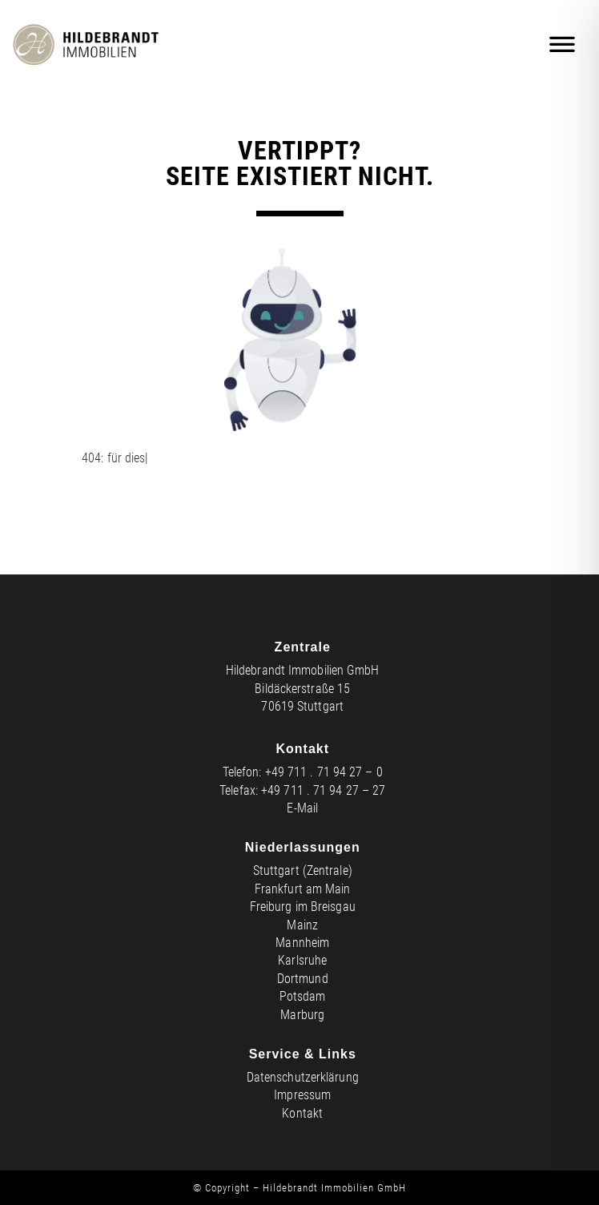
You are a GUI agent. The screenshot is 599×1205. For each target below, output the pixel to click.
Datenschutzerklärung (303, 1077)
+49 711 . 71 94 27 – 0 (324, 772)
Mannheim (302, 942)
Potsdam (302, 996)
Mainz (302, 925)
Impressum (302, 1094)
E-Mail (302, 808)
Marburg (302, 1014)
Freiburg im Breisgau (303, 906)
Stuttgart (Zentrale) (302, 870)
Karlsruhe (302, 960)
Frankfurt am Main (303, 889)
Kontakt (302, 1113)
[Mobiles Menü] (563, 45)
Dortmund (302, 978)
